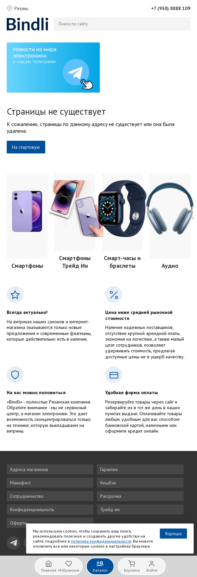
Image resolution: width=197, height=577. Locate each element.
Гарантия (109, 469)
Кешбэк (108, 483)
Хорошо (173, 534)
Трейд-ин (110, 509)
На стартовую (26, 147)
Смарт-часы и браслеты (122, 261)
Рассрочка (110, 496)
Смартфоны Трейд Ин (74, 261)
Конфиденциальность (32, 509)
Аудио (169, 265)
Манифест (20, 483)
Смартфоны (27, 265)
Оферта (18, 523)
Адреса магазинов (29, 469)
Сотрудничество (27, 496)
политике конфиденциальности (101, 541)
